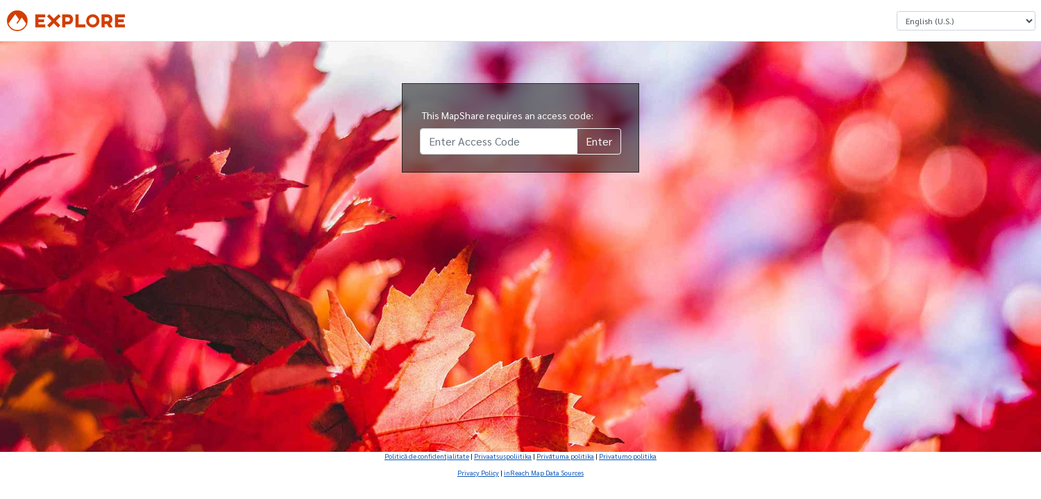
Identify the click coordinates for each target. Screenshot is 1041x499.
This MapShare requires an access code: (507, 115)
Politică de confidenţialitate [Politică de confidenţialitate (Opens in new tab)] (426, 455)
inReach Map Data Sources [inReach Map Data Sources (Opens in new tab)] (544, 472)
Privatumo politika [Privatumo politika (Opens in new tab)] (628, 455)
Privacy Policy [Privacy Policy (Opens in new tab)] (478, 472)
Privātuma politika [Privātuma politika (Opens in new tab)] (565, 455)
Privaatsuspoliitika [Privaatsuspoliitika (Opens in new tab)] (503, 455)
